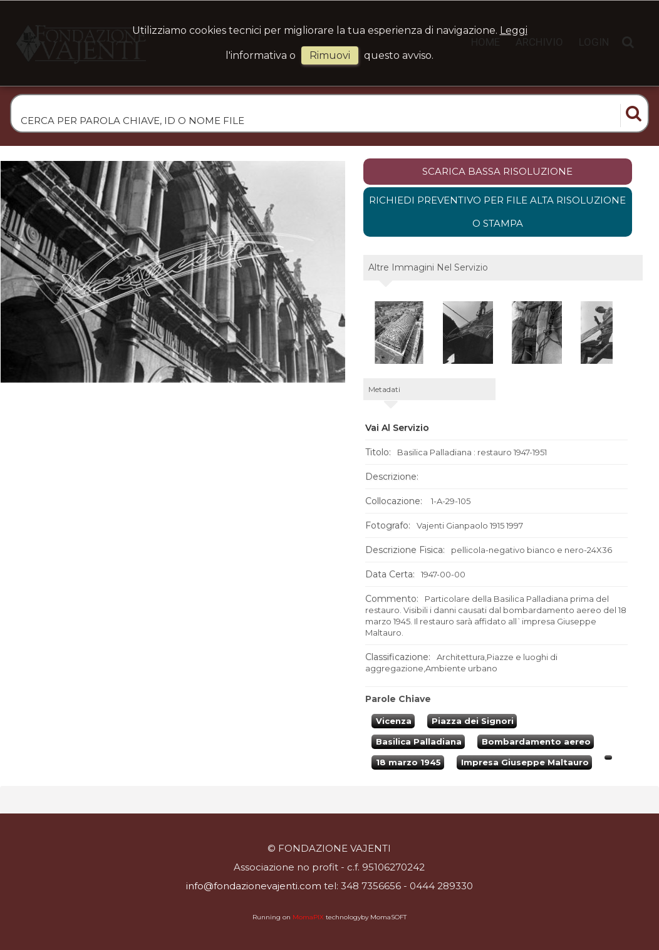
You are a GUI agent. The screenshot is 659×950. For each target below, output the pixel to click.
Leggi (513, 30)
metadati (384, 389)
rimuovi (329, 55)
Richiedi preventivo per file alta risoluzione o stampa (497, 212)
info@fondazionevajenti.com (253, 886)
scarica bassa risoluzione (497, 171)
